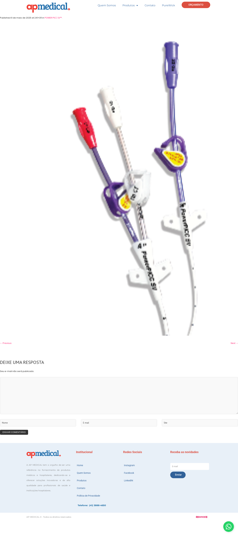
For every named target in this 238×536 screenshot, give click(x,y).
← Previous (6, 343)
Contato (150, 5)
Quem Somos (107, 5)
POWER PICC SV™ (53, 17)
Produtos (130, 5)
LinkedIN (128, 480)
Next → (234, 343)
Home (80, 465)
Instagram (129, 465)
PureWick (168, 5)
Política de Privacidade (88, 495)
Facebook (129, 473)
